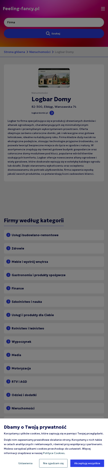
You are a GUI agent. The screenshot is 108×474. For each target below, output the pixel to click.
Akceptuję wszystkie (87, 463)
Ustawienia (25, 463)
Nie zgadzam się (53, 463)
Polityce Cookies (53, 453)
